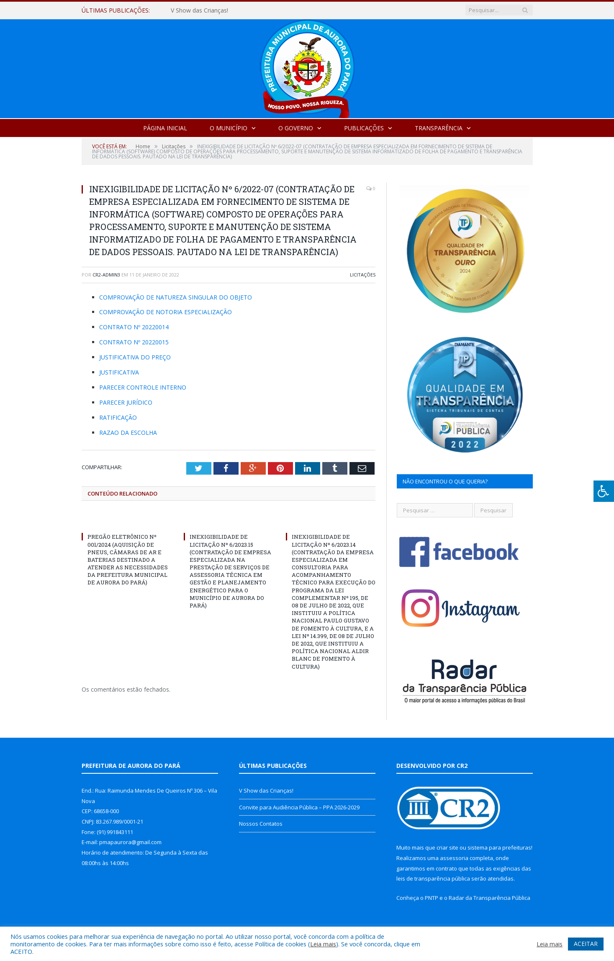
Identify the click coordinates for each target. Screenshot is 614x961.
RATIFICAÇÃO (118, 417)
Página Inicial (165, 128)
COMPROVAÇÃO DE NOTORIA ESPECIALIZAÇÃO (165, 312)
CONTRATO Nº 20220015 (134, 342)
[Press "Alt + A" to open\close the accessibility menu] (603, 491)
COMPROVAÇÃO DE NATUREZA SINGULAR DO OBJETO (175, 297)
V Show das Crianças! (199, 10)
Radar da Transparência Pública (489, 898)
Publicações (364, 128)
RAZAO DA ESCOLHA (128, 433)
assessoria (454, 858)
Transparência (438, 128)
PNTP (431, 898)
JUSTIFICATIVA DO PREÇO (135, 357)
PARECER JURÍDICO (125, 402)
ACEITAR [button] (586, 944)
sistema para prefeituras (499, 847)
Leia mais (323, 944)
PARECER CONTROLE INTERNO (142, 387)
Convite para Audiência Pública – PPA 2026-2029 (299, 807)
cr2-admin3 (106, 274)
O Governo (295, 128)
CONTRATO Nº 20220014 (134, 327)
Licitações (362, 274)
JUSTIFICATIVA (119, 372)
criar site (447, 847)
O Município (228, 128)
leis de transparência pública (433, 878)
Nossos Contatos (261, 823)
